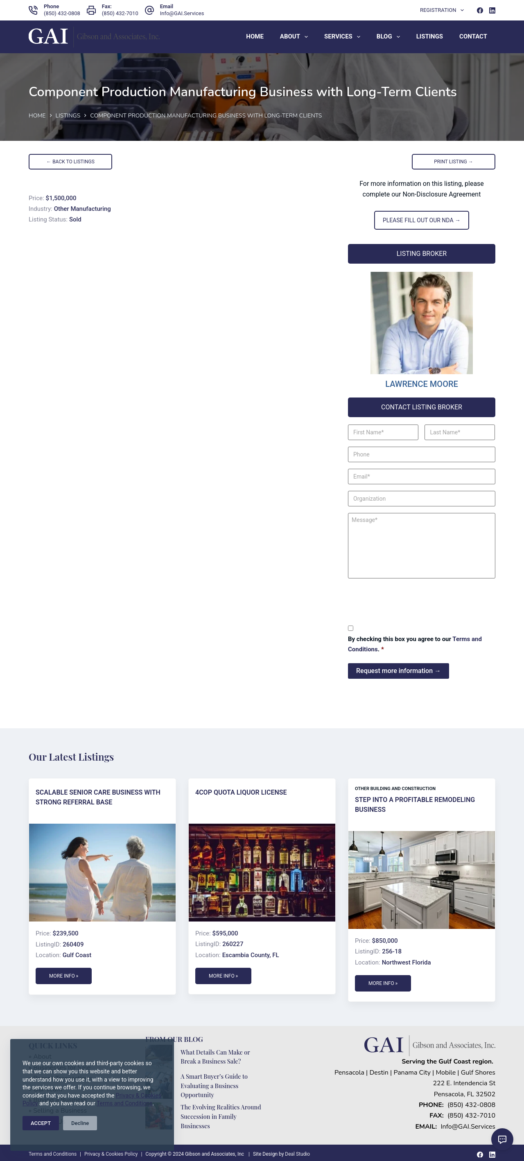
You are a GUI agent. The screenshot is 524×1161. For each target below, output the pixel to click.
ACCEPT (41, 1123)
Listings (429, 36)
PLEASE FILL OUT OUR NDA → (422, 220)
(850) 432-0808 (62, 13)
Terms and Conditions (125, 1103)
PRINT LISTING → (453, 162)
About (295, 37)
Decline (80, 1123)
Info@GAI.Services (182, 13)
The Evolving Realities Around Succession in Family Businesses (220, 1113)
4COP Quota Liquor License (241, 791)
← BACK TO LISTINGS (70, 162)
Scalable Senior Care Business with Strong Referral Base (98, 795)
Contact (473, 36)
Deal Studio (297, 1151)
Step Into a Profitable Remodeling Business (415, 803)
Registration (443, 10)
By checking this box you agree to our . (415, 644)
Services (344, 37)
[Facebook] (480, 10)
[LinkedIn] (492, 10)
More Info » (63, 974)
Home (255, 36)
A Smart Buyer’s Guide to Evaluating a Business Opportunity (215, 1084)
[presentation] (410, 601)
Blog (390, 37)
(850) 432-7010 (120, 13)
